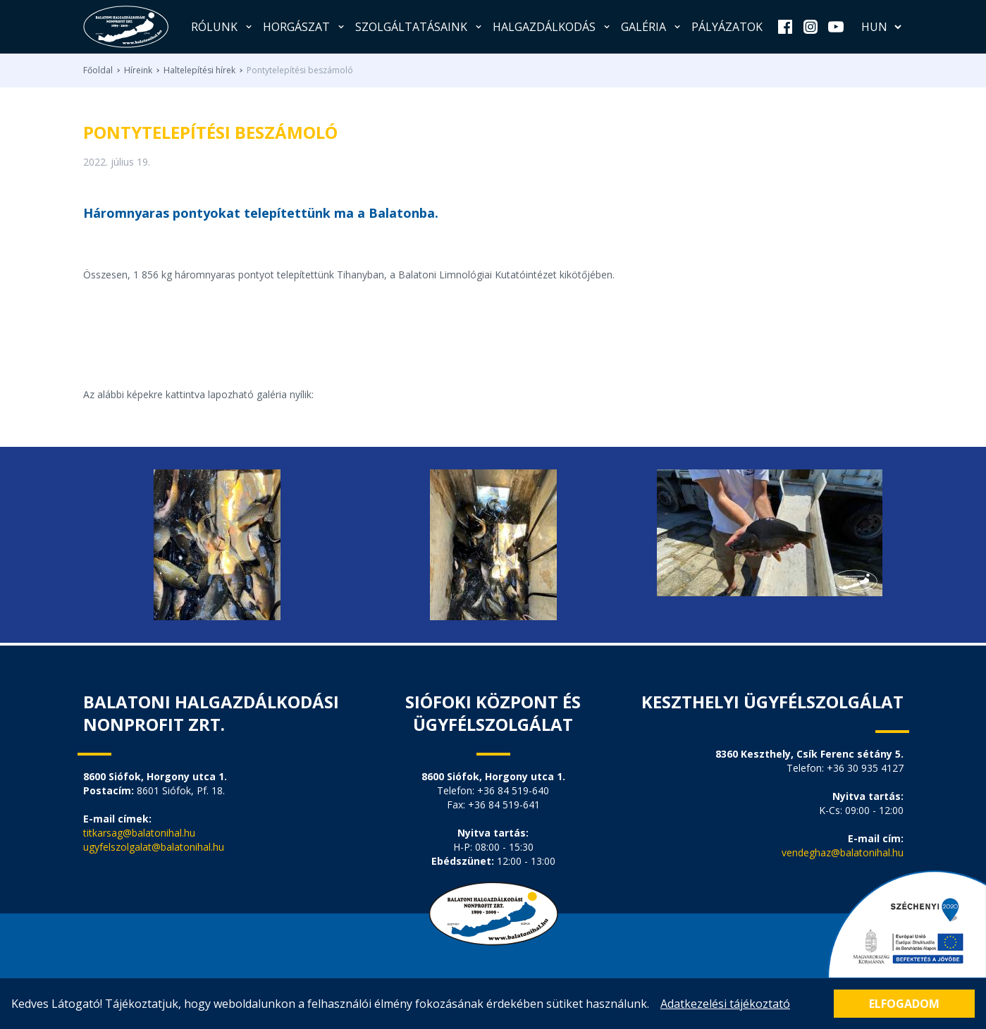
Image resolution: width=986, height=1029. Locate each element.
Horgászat (305, 27)
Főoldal (98, 70)
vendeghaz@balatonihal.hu (843, 852)
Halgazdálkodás (552, 27)
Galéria (652, 27)
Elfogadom (904, 1003)
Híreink (138, 70)
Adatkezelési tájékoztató (725, 1003)
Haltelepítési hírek (199, 70)
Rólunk (222, 27)
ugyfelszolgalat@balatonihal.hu (153, 847)
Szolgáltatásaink (419, 27)
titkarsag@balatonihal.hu (139, 832)
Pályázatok (727, 27)
